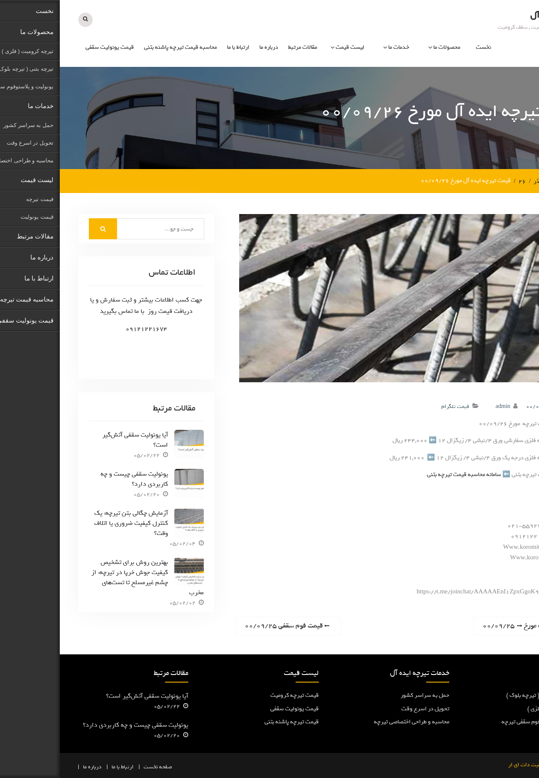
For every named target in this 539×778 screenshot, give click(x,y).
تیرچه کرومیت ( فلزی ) (493, 708)
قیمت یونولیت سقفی (50, 47)
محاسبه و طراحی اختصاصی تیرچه (352, 722)
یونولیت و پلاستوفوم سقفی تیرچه (481, 722)
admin (443, 406)
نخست (423, 47)
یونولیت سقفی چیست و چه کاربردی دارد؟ (74, 479)
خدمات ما (339, 47)
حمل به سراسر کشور (365, 695)
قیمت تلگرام (395, 406)
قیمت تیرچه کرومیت (235, 695)
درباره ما (209, 47)
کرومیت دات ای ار (468, 764)
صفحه (105, 766)
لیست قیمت (290, 47)
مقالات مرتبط (242, 47)
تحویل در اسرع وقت (366, 708)
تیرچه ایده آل (494, 15)
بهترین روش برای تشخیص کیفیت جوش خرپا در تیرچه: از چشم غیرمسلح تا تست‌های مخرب (88, 577)
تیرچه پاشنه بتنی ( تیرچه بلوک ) (483, 695)
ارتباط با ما (178, 47)
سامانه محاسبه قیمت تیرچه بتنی (404, 474)
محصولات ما (387, 47)
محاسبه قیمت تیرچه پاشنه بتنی (120, 47)
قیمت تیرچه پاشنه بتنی (232, 722)
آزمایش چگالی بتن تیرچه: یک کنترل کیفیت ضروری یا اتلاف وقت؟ (71, 523)
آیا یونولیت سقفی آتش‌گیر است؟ (75, 440)
